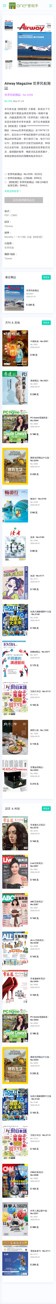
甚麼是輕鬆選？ (12, 191)
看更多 (46, 277)
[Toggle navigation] (50, 6)
